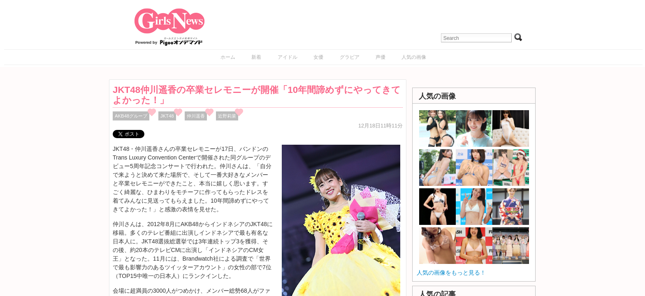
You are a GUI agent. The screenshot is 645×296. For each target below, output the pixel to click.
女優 (318, 57)
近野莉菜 (227, 115)
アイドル (287, 57)
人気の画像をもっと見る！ (451, 272)
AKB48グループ (131, 115)
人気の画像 (413, 57)
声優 (380, 57)
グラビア (350, 57)
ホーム (227, 57)
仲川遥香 (196, 115)
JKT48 (167, 115)
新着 (256, 57)
